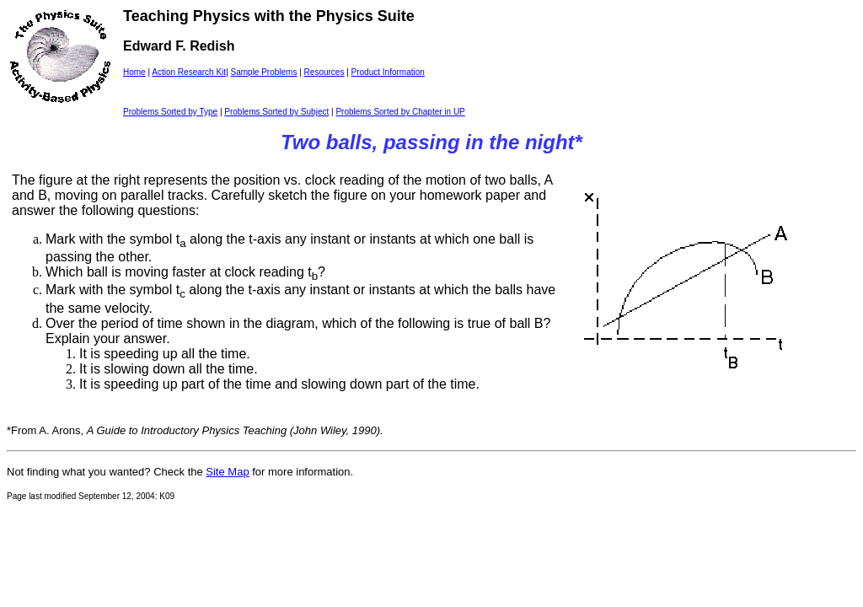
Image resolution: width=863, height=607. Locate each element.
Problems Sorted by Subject (276, 111)
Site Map (227, 471)
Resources (324, 72)
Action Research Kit (189, 72)
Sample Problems (264, 72)
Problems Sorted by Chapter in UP (399, 111)
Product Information (388, 72)
